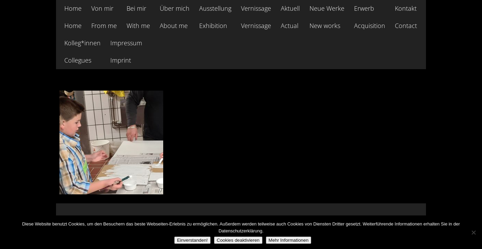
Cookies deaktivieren (238, 240)
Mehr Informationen (289, 240)
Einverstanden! (192, 240)
